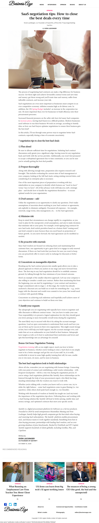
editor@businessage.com (83, 512)
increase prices (26, 121)
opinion (63, 4)
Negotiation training (26, 347)
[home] (21, 4)
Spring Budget (37, 109)
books (72, 4)
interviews (52, 4)
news (42, 4)
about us (82, 4)
